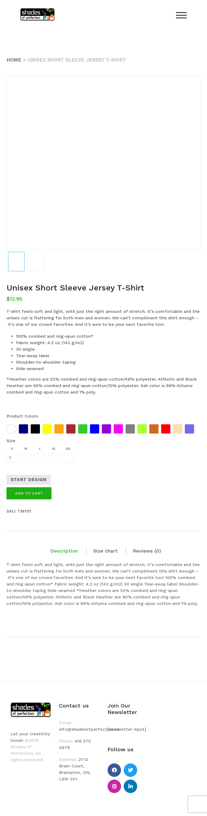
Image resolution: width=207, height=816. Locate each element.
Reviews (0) (147, 551)
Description (64, 551)
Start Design (28, 479)
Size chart (105, 551)
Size (10, 440)
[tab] (64, 550)
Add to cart (29, 493)
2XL (68, 449)
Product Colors (22, 416)
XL (54, 449)
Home (13, 60)
